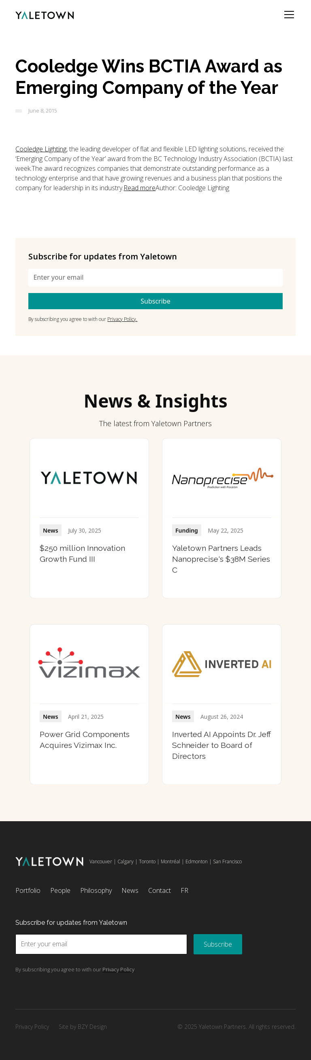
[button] (287, 14)
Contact (159, 890)
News (129, 890)
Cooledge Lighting (40, 148)
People (60, 890)
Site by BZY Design (83, 1026)
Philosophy (96, 890)
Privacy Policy (32, 1026)
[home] (44, 14)
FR (184, 890)
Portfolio (27, 890)
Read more (140, 187)
